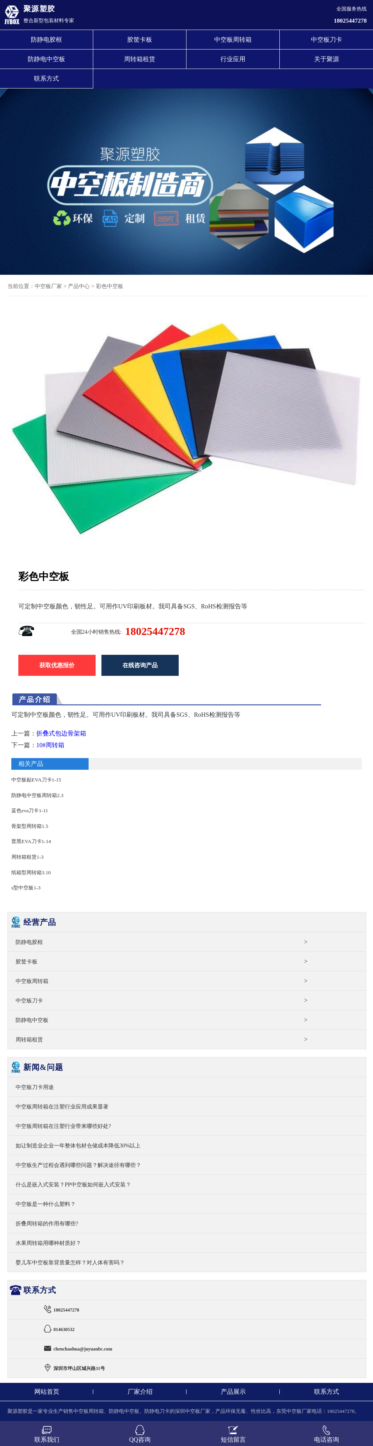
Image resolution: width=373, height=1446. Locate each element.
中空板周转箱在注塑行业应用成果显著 (62, 1106)
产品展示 (233, 1391)
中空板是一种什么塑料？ (46, 1204)
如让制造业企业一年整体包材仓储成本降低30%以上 (78, 1145)
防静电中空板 (46, 59)
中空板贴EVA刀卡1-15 (36, 780)
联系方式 (46, 78)
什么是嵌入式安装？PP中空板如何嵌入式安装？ (73, 1184)
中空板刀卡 (326, 39)
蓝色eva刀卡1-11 (29, 810)
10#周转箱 (50, 745)
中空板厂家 (48, 286)
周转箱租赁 (139, 59)
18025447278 (350, 20)
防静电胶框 (46, 39)
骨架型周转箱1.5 (29, 826)
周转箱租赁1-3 (27, 857)
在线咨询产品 (140, 665)
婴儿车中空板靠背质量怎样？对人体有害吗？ (70, 1262)
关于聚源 (326, 59)
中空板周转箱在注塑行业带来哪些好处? (63, 1126)
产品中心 (79, 286)
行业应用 (232, 59)
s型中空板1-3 (26, 888)
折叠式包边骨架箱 (61, 733)
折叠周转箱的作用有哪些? (47, 1223)
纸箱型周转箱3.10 (31, 872)
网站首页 (46, 1391)
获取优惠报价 (57, 665)
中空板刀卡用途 (35, 1087)
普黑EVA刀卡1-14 (31, 841)
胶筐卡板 (139, 39)
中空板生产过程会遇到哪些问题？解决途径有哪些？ (78, 1165)
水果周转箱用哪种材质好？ (48, 1243)
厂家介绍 (140, 1391)
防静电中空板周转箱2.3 (37, 795)
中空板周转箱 (233, 39)
